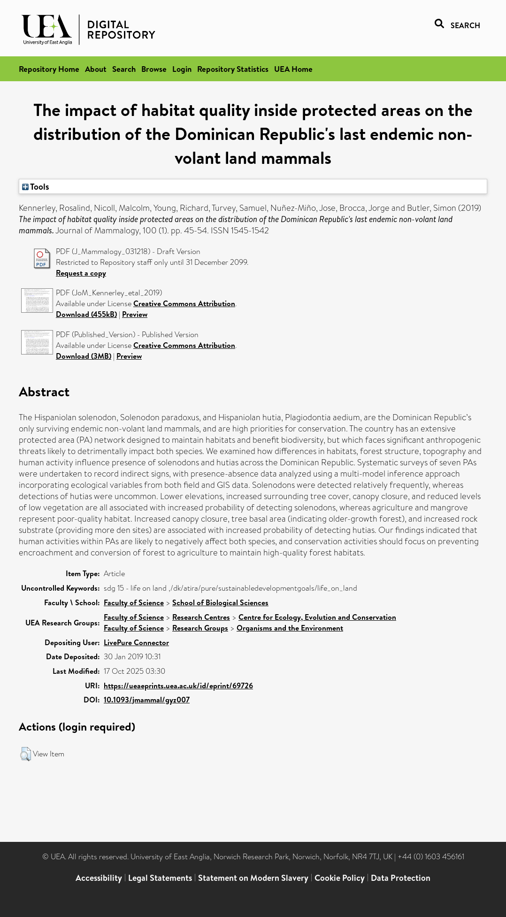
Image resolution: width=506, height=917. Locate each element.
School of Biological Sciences (220, 602)
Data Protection (400, 878)
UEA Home (293, 68)
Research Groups (200, 628)
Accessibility (99, 878)
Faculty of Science (134, 602)
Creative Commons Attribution (184, 303)
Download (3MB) (83, 356)
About (96, 68)
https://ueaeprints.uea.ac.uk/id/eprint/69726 (178, 685)
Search (124, 68)
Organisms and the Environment (290, 628)
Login (182, 68)
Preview (134, 314)
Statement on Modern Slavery (253, 878)
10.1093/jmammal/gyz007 (147, 699)
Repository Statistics (232, 68)
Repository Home (49, 68)
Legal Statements (160, 878)
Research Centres (201, 617)
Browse (154, 68)
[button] (25, 754)
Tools (35, 186)
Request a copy (81, 273)
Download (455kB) (86, 314)
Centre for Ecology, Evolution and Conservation (317, 617)
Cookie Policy (339, 878)
